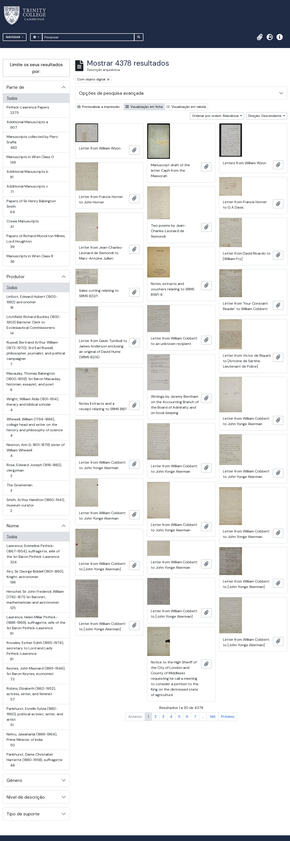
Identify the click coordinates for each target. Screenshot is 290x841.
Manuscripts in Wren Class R (29, 258)
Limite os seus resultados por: (36, 68)
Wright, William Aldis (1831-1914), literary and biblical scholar (32, 404)
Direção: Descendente (265, 116)
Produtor (16, 277)
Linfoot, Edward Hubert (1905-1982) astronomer (32, 302)
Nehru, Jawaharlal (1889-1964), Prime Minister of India (31, 739)
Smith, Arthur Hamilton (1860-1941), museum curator (35, 505)
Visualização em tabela (186, 107)
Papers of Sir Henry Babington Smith (31, 206)
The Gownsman (19, 487)
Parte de (15, 87)
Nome (13, 526)
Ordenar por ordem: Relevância (215, 116)
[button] (260, 37)
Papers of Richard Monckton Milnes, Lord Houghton (35, 241)
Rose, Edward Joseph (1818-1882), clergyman (34, 470)
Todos (12, 98)
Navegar (13, 37)
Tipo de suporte (23, 814)
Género (14, 780)
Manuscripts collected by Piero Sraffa (32, 142)
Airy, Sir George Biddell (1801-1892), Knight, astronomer (35, 577)
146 (212, 716)
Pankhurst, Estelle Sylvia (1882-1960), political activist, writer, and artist (34, 717)
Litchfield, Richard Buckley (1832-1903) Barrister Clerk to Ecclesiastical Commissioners (33, 325)
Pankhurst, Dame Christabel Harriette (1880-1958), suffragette (34, 760)
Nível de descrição (26, 797)
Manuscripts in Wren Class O (30, 159)
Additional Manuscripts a (27, 124)
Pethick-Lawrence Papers (27, 110)
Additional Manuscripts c (27, 189)
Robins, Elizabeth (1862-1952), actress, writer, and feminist (31, 694)
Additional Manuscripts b (27, 174)
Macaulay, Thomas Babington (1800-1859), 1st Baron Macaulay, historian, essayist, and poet (33, 382)
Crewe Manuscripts (22, 223)
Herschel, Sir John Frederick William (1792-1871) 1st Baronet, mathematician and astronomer (35, 600)
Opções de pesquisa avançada (111, 93)
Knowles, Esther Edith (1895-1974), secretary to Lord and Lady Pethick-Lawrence (35, 651)
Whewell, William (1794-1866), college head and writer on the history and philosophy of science (34, 427)
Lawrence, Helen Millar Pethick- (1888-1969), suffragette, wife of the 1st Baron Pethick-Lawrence (35, 625)
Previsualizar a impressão (98, 107)
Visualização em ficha (144, 107)
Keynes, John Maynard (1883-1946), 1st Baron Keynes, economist (35, 673)
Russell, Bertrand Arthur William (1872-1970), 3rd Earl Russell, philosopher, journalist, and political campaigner (35, 353)
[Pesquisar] (88, 37)
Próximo (227, 716)
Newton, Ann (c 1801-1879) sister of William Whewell (35, 450)
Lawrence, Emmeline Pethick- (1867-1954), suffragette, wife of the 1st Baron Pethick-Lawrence (33, 554)
